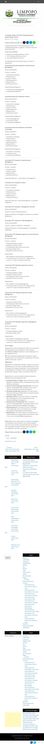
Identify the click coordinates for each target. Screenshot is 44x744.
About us (25, 558)
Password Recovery (28, 581)
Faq (24, 567)
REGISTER (25, 624)
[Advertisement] (13, 719)
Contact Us (26, 561)
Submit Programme (28, 626)
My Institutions (27, 576)
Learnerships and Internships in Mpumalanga (29, 606)
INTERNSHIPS (9, 441)
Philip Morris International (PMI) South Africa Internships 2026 (30, 467)
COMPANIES (26, 560)
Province (25, 583)
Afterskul (21, 22)
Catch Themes (26, 738)
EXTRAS (25, 565)
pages (24, 577)
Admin (16, 39)
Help (24, 570)
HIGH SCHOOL (27, 572)
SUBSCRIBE (26, 627)
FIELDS (25, 569)
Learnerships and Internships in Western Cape (31, 620)
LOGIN (24, 574)
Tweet (7, 438)
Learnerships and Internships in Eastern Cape (31, 586)
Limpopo (14, 441)
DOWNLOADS (26, 563)
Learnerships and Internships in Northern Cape (31, 615)
